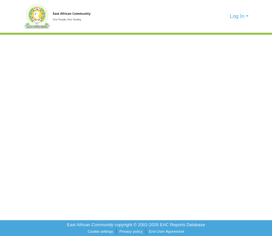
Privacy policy (131, 231)
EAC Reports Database (182, 224)
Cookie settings (100, 231)
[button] (214, 16)
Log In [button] (238, 16)
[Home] (60, 16)
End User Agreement (166, 231)
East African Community (91, 224)
